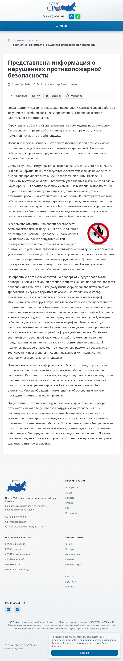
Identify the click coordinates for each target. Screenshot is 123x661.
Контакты (70, 549)
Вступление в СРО (15, 543)
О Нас (68, 543)
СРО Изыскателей (14, 559)
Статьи (69, 502)
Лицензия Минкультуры (18, 569)
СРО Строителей (14, 549)
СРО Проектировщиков (18, 554)
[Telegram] (17, 609)
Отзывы (69, 559)
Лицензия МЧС (13, 564)
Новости (69, 497)
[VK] (8, 609)
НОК (67, 508)
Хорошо (84, 652)
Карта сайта (71, 513)
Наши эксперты (73, 564)
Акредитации (72, 554)
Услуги (69, 492)
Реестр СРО (71, 487)
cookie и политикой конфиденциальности (93, 639)
